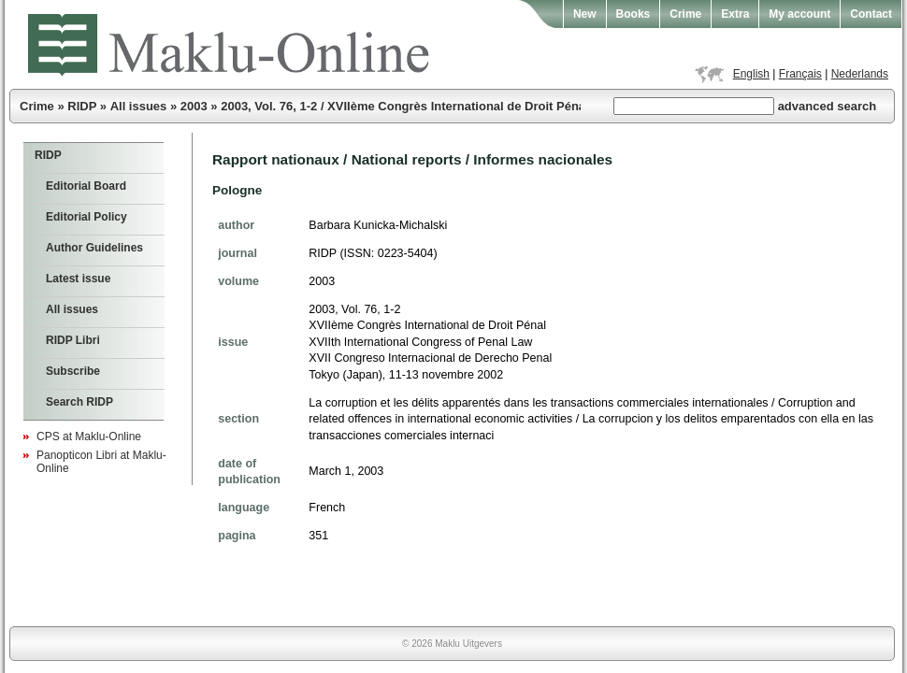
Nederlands (859, 73)
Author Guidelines (94, 247)
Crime (685, 14)
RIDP (81, 106)
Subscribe (73, 371)
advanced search (827, 106)
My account (799, 14)
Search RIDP (79, 401)
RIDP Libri (73, 340)
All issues (138, 106)
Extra (735, 14)
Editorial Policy (86, 216)
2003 (194, 106)
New (585, 14)
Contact (871, 14)
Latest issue (78, 278)
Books (633, 14)
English (751, 73)
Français (800, 73)
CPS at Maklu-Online (88, 436)
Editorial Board (86, 186)
